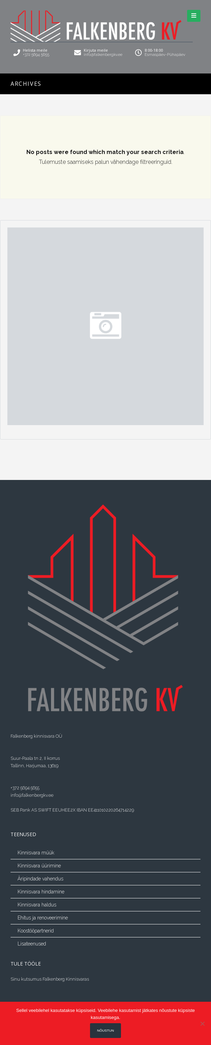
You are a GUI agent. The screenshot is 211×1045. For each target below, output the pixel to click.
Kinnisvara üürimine (39, 865)
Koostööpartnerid (36, 931)
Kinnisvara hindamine (41, 892)
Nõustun (105, 1030)
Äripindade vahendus (40, 878)
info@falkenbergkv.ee (32, 795)
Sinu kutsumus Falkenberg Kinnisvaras (50, 979)
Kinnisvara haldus (37, 905)
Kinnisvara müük (36, 852)
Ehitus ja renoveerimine (43, 918)
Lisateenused (32, 944)
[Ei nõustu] (202, 1023)
